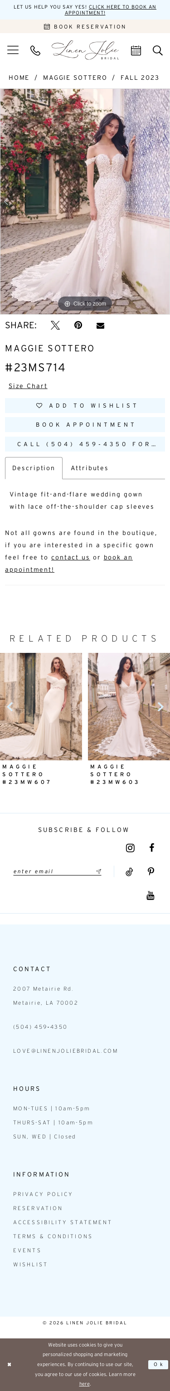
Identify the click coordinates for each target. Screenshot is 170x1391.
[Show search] (158, 50)
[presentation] (41, 706)
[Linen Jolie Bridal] (85, 50)
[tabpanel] (85, 202)
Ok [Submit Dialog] (159, 1364)
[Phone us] (35, 50)
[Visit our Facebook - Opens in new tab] (152, 848)
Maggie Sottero (75, 77)
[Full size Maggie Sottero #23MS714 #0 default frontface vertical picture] (85, 202)
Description (33, 468)
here (84, 1383)
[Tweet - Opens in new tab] (55, 325)
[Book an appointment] (85, 26)
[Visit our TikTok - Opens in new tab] (129, 872)
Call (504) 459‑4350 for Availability (91, 444)
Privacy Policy (43, 1194)
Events (27, 1250)
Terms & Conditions (53, 1236)
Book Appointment (86, 424)
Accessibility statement (62, 1222)
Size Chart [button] (28, 385)
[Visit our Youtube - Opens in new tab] (150, 895)
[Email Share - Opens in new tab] (100, 325)
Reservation (38, 1208)
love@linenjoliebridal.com (65, 1051)
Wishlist (30, 1264)
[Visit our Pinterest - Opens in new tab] (151, 872)
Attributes (90, 468)
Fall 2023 (140, 77)
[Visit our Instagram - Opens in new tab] (130, 847)
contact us (70, 557)
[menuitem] (12, 50)
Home (19, 77)
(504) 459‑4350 (40, 1027)
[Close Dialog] (9, 1364)
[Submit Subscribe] (97, 871)
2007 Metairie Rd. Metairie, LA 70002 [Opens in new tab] (45, 996)
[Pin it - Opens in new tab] (78, 325)
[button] (12, 50)
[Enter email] (57, 871)
